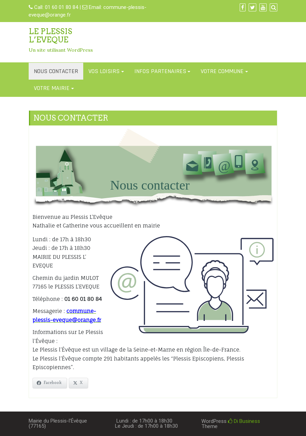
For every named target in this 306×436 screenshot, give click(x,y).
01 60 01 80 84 (61, 7)
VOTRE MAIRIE (51, 88)
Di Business (244, 421)
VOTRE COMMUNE (222, 71)
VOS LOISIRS (103, 71)
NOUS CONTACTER (56, 71)
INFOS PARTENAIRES (160, 71)
